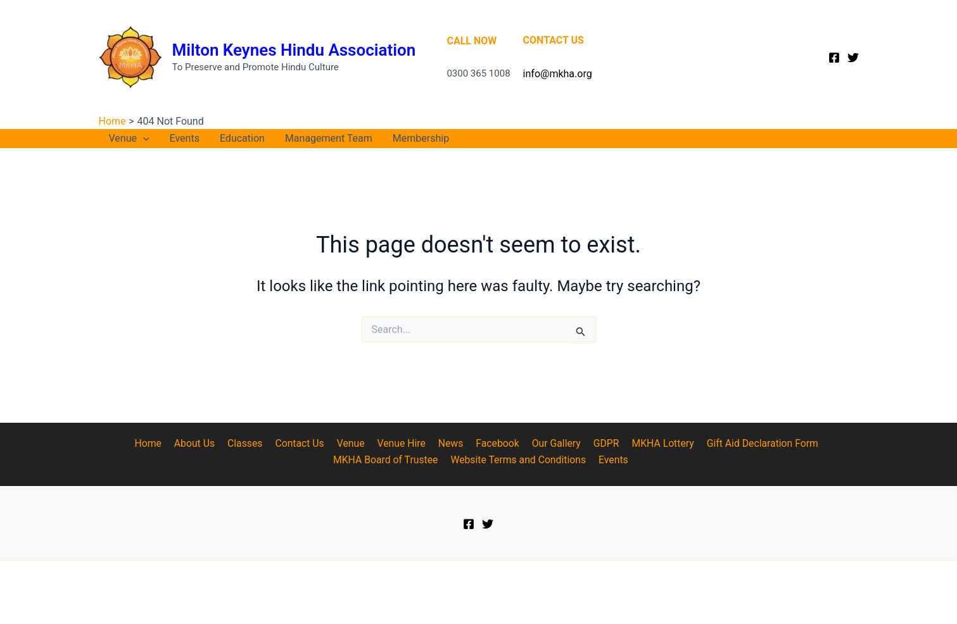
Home (157, 443)
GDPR (598, 443)
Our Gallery (550, 443)
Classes (250, 443)
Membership (421, 138)
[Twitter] (853, 57)
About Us (201, 443)
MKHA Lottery (653, 443)
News (448, 443)
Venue (129, 138)
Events (185, 138)
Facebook (493, 443)
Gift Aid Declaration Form (751, 443)
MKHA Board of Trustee (387, 460)
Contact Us (304, 443)
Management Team (328, 138)
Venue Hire (401, 443)
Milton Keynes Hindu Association (294, 50)
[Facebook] (834, 57)
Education (242, 138)
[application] (143, 138)
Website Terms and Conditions (519, 460)
